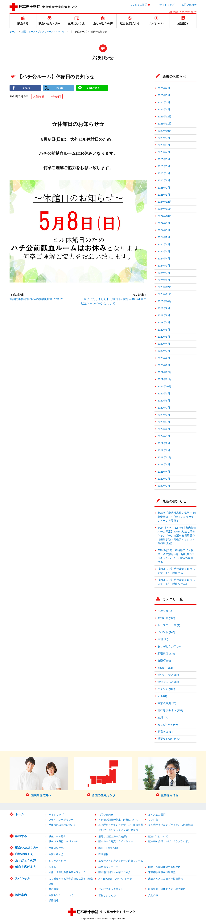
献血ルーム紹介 (57, 836)
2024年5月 (164, 251)
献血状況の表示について (62, 824)
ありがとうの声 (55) (170, 646)
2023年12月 (164, 287)
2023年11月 (164, 294)
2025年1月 (164, 194)
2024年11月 (164, 208)
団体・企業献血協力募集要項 (164, 867)
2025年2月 (164, 187)
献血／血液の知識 (108, 847)
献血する (21, 836)
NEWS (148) (165, 610)
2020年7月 (164, 485)
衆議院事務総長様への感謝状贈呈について (37, 299)
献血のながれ (56, 847)
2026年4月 (164, 88)
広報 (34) (163, 639)
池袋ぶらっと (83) (168, 682)
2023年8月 (164, 315)
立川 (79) (163, 717)
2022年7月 (164, 407)
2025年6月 (164, 159)
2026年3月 (164, 95)
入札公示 (153, 895)
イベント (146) (166, 632)
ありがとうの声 (25, 860)
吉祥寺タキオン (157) (170, 710)
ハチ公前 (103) (166, 689)
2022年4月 (164, 429)
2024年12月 (164, 201)
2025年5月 (164, 166)
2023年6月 (164, 329)
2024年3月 (164, 265)
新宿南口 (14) (166, 731)
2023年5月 (164, 336)
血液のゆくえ (24, 854)
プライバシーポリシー (61, 819)
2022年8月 (164, 400)
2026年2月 (164, 102)
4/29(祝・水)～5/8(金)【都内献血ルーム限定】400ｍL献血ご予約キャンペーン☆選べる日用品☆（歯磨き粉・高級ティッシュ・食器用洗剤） (177, 535)
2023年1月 (164, 365)
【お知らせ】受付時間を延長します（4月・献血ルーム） (176, 582)
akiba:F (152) (165, 667)
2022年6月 (164, 414)
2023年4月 (164, 343)
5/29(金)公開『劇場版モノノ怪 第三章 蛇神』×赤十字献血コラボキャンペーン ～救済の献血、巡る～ (177, 556)
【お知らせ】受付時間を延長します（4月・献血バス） (176, 571)
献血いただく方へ (27, 847)
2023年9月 (164, 308)
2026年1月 (164, 109)
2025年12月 (164, 116)
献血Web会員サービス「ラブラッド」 (169, 841)
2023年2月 (164, 358)
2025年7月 (164, 152)
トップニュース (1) (169, 625)
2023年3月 (164, 350)
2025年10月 (164, 130)
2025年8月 (164, 145)
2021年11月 (164, 457)
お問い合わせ (189, 4)
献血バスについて (158, 836)
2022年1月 (164, 450)
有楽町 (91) (164, 660)
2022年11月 (164, 379)
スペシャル (22, 878)
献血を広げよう (25, 866)
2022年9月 (164, 393)
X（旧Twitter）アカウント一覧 (115, 878)
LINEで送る (93, 88)
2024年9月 (164, 223)
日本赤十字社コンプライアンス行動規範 (170, 824)
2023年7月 (164, 322)
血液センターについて (61, 895)
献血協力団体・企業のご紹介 (114, 872)
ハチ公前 (55, 96)
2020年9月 (164, 478)
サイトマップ (166, 4)
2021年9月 (164, 464)
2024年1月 (164, 280)
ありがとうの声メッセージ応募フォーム (120, 860)
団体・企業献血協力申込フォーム (67, 872)
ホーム (13, 31)
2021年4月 (164, 471)
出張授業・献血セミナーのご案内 (166, 889)
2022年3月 (164, 436)
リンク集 (153, 819)
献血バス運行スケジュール (63, 841)
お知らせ (38, 96)
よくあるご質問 (138, 4)
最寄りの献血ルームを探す (113, 836)
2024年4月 (164, 258)
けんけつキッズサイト (110, 889)
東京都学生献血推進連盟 (161, 872)
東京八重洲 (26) (167, 703)
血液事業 (54, 889)
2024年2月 (164, 272)
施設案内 (21, 895)
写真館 (52, 867)
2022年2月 (164, 443)
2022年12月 (164, 372)
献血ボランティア (108, 867)
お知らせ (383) (166, 618)
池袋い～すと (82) (168, 675)
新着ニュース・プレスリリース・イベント (43, 31)
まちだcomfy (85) (168, 724)
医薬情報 (103, 854)
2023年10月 (164, 301)
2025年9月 (164, 137)
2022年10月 (164, 386)
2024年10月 (164, 216)
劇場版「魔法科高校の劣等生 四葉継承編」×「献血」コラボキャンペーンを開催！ (177, 516)
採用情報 (54, 900)
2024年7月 (164, 237)
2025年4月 (164, 173)
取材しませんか (107, 895)
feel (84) (162, 696)
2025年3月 (164, 180)
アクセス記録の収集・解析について (118, 819)
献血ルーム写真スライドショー (115, 841)
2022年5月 (164, 422)
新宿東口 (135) (166, 653)
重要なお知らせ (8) (169, 738)
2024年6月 (164, 244)
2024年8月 (164, 230)
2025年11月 (164, 123)
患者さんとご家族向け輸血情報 (165, 878)
